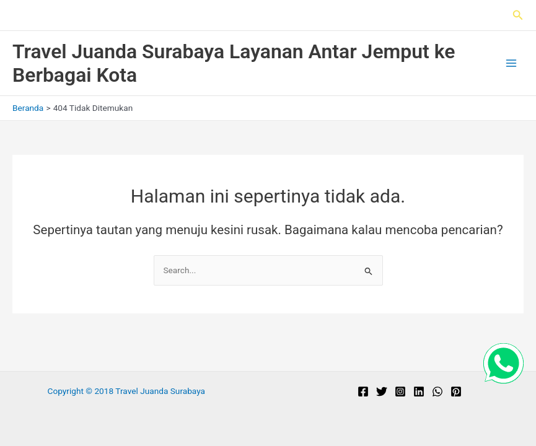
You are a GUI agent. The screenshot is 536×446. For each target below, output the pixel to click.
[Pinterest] (456, 391)
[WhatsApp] (437, 391)
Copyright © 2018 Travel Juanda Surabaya (126, 391)
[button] (518, 15)
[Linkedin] (418, 391)
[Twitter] (381, 391)
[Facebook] (363, 391)
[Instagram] (400, 391)
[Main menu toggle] (511, 63)
